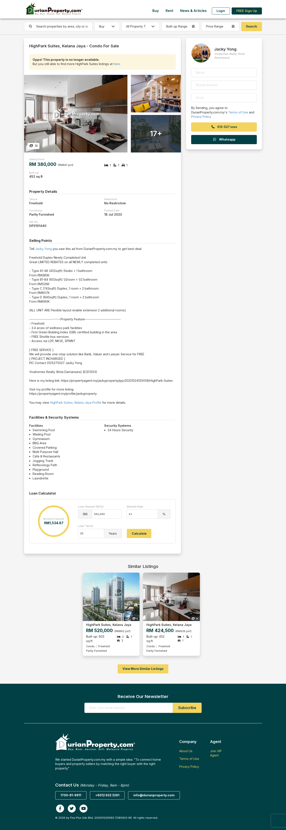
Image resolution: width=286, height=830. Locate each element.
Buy (155, 11)
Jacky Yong (43, 249)
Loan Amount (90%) (91, 506)
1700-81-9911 (71, 795)
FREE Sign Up (246, 11)
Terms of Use (238, 112)
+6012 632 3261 (107, 795)
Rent (169, 11)
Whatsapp (223, 139)
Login (221, 11)
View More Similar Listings (143, 668)
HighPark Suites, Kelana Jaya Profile (75, 402)
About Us (185, 751)
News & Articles (193, 11)
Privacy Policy (201, 116)
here (116, 64)
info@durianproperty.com (154, 795)
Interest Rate (135, 506)
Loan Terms (85, 526)
